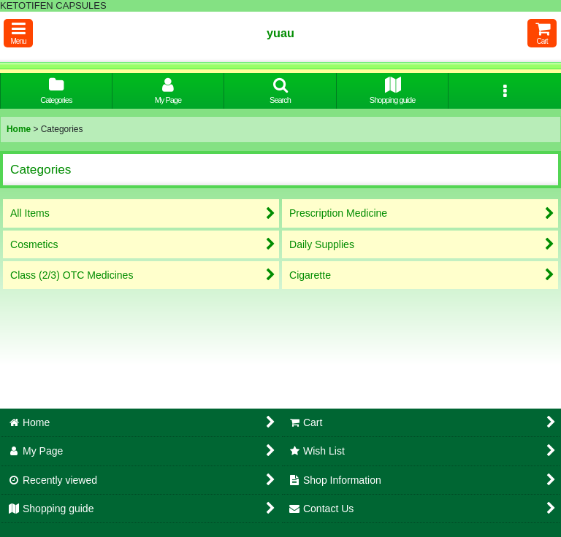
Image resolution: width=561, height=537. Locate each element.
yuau (280, 32)
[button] (18, 33)
